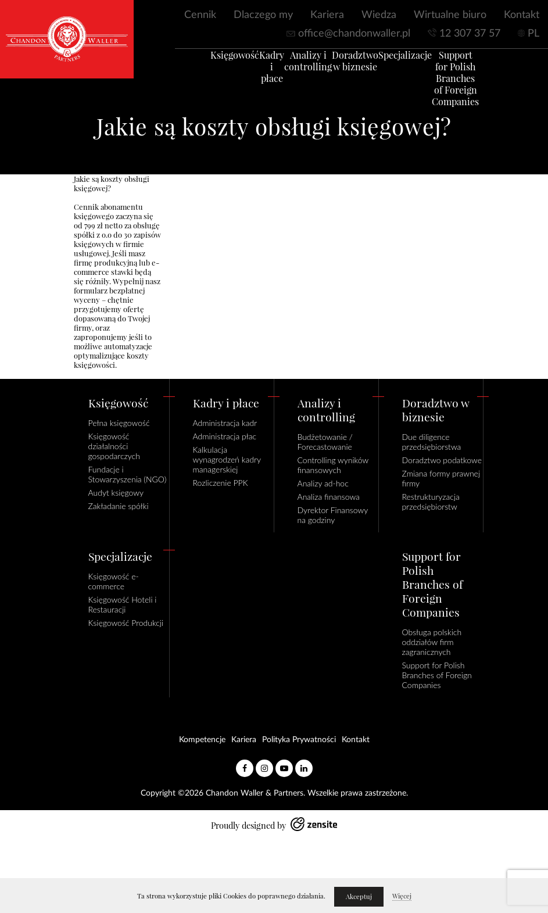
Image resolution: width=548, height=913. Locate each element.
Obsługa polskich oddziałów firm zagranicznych (432, 642)
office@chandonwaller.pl (354, 33)
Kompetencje (202, 740)
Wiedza (378, 15)
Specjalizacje (414, 60)
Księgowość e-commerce (113, 581)
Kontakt (521, 15)
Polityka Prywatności (299, 740)
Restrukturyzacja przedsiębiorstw (431, 501)
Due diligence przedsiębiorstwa (431, 442)
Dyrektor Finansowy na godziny (333, 515)
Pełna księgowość (119, 423)
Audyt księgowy (116, 492)
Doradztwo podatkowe (442, 460)
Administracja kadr (225, 423)
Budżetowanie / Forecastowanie (325, 442)
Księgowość (216, 60)
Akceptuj (359, 897)
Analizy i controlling (314, 66)
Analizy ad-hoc (323, 483)
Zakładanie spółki (118, 506)
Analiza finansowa (329, 497)
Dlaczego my (263, 15)
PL (533, 33)
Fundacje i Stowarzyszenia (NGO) (127, 474)
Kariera (327, 15)
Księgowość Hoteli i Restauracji (122, 604)
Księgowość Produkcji (126, 623)
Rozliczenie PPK (220, 483)
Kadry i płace (265, 66)
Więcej (401, 896)
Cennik (200, 15)
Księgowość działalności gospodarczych (114, 446)
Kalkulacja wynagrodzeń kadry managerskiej (227, 459)
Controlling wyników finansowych (333, 465)
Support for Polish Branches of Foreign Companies (465, 84)
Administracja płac (225, 436)
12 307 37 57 (469, 33)
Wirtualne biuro (450, 15)
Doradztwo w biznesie (363, 66)
